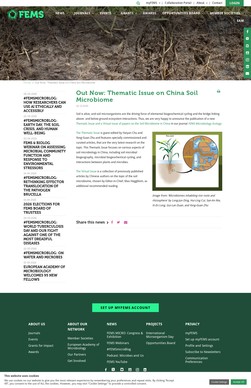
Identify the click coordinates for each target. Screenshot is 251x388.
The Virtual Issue (86, 171)
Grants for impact (40, 345)
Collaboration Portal (178, 3)
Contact (217, 3)
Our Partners (77, 354)
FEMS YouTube (117, 362)
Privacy (192, 324)
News (59, 13)
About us (36, 324)
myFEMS (151, 3)
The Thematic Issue (88, 133)
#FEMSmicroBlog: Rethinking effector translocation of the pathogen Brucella (44, 186)
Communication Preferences (196, 360)
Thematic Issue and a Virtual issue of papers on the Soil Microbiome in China (123, 123)
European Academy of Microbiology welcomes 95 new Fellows (44, 273)
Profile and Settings (199, 345)
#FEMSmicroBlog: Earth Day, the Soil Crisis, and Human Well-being (41, 126)
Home (27, 82)
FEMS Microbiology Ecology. (205, 123)
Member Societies (225, 13)
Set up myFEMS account (125, 308)
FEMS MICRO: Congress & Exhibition (125, 335)
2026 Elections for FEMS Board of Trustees (42, 208)
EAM (240, 20)
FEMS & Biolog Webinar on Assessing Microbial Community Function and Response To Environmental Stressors (45, 155)
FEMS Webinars (118, 343)
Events (105, 13)
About (200, 3)
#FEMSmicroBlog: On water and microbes (44, 255)
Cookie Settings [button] (219, 382)
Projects (154, 324)
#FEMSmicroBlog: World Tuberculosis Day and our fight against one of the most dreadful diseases (43, 232)
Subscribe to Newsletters (202, 352)
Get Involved (77, 361)
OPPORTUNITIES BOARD (181, 13)
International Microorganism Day (160, 335)
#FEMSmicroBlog (119, 349)
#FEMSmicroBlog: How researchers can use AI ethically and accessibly (45, 104)
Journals (82, 13)
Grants (127, 13)
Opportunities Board (160, 343)
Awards (149, 13)
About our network (77, 326)
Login (235, 3)
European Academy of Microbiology (83, 346)
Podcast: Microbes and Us (125, 355)
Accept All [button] (238, 382)
